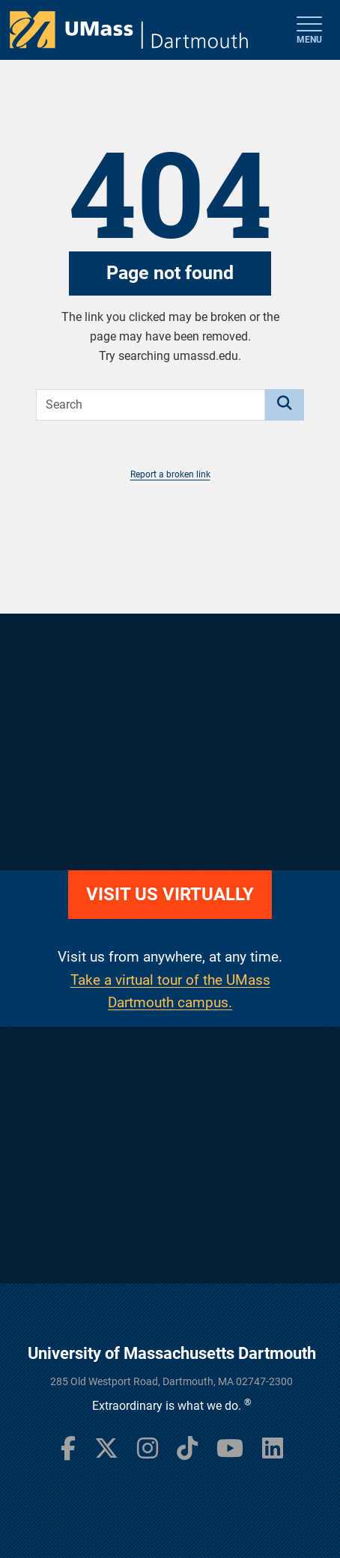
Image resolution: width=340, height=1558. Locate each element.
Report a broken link (170, 474)
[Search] (284, 405)
